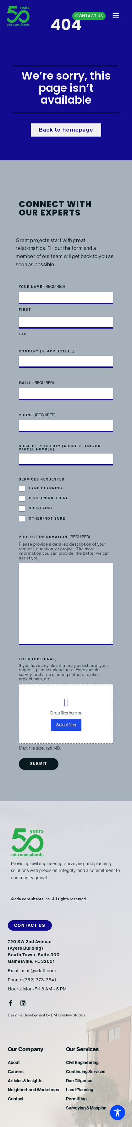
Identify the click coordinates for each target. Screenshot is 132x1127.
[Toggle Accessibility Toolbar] (117, 1112)
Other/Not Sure (47, 519)
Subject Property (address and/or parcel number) (60, 448)
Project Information (54, 537)
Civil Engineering (49, 498)
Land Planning (45, 488)
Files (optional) (38, 659)
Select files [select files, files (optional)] (66, 724)
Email (36, 383)
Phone (37, 415)
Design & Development (26, 1015)
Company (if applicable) (47, 351)
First (25, 310)
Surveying (40, 508)
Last (24, 334)
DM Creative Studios (68, 1015)
